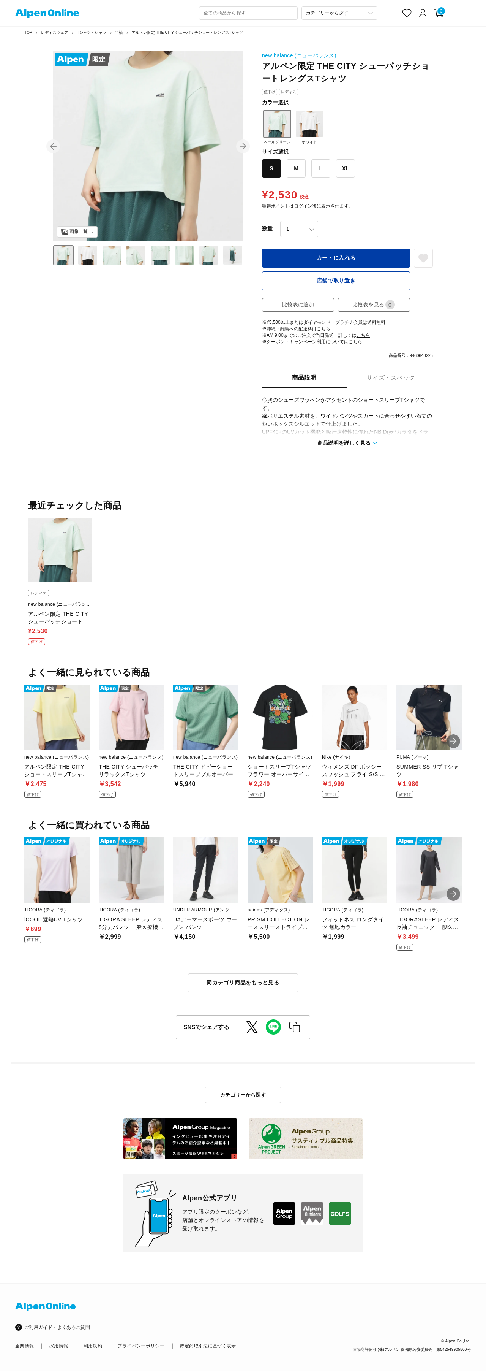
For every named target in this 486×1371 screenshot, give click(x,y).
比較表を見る (373, 304)
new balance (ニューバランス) (299, 55)
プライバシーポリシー (140, 1346)
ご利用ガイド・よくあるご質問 (57, 1327)
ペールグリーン (277, 127)
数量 (267, 228)
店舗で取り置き (336, 280)
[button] (53, 146)
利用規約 (93, 1346)
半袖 (119, 32)
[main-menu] (464, 13)
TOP (28, 32)
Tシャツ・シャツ (91, 32)
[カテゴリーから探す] (339, 13)
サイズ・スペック (390, 377)
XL (345, 168)
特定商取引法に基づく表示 (208, 1346)
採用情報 (58, 1346)
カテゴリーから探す (243, 1095)
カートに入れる (336, 258)
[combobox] (248, 13)
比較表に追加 (298, 304)
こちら (323, 328)
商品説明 (304, 377)
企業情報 (24, 1346)
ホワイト (309, 127)
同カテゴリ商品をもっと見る (243, 983)
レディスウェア (54, 32)
